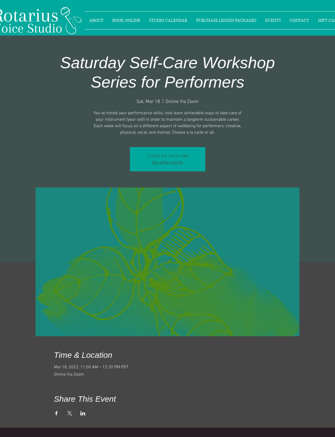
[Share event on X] (69, 413)
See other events (167, 162)
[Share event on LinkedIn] (82, 413)
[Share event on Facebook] (56, 413)
